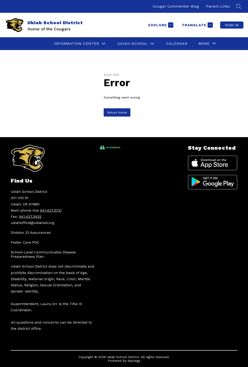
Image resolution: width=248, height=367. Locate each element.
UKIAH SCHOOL (132, 43)
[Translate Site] (197, 25)
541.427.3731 (51, 210)
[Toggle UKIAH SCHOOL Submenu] (152, 44)
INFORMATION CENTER (76, 43)
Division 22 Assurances (31, 232)
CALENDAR (176, 43)
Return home (117, 112)
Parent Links (218, 6)
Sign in (232, 25)
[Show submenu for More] (204, 43)
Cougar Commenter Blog (176, 6)
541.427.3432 (30, 216)
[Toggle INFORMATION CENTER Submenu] (103, 44)
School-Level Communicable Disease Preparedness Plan (43, 254)
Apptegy (133, 360)
